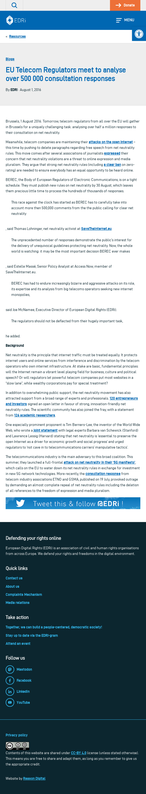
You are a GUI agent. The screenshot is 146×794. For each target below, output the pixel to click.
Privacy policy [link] (17, 735)
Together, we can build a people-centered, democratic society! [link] (54, 627)
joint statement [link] (46, 430)
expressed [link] (112, 153)
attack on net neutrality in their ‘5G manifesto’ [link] (99, 462)
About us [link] (12, 586)
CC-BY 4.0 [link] (78, 753)
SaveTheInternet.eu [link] (96, 228)
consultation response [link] (103, 473)
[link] (139, 34)
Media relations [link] (18, 602)
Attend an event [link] (18, 643)
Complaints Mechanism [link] (24, 594)
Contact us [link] (14, 578)
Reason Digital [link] (34, 778)
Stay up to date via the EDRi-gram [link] (32, 635)
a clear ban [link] (112, 164)
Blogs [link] (10, 59)
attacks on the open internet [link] (111, 142)
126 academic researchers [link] (34, 415)
